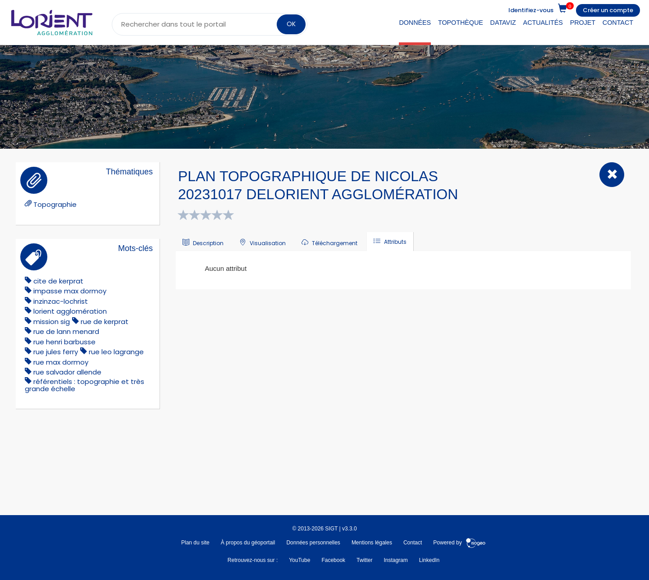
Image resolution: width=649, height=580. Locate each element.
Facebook (333, 560)
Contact (618, 22)
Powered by (459, 542)
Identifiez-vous (530, 10)
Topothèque (460, 22)
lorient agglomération (70, 311)
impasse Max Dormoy (69, 291)
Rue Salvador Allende (67, 372)
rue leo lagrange (116, 351)
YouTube (299, 560)
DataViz (503, 22)
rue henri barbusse (64, 342)
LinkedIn (429, 560)
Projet (582, 22)
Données (415, 22)
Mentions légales (372, 542)
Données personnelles (313, 542)
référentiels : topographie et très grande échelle (84, 385)
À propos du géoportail (248, 542)
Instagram (395, 560)
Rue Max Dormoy (60, 362)
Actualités (543, 22)
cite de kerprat (58, 281)
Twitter (364, 560)
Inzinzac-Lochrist (60, 301)
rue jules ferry (55, 351)
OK (291, 23)
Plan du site (195, 542)
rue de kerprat (104, 321)
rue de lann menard (66, 331)
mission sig (51, 321)
